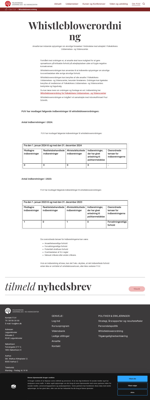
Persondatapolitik (108, 326)
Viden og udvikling (119, 4)
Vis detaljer (109, 396)
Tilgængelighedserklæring (113, 336)
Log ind (56, 321)
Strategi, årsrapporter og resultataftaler (120, 321)
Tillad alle (132, 372)
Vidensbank (58, 331)
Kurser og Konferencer (94, 4)
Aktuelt (57, 4)
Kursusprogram (60, 326)
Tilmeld (137, 289)
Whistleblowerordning (28, 9)
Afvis (132, 386)
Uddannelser (72, 4)
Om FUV (136, 4)
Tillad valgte (132, 379)
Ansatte (56, 341)
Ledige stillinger (61, 336)
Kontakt (56, 346)
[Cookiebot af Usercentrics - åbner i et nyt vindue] (13, 395)
